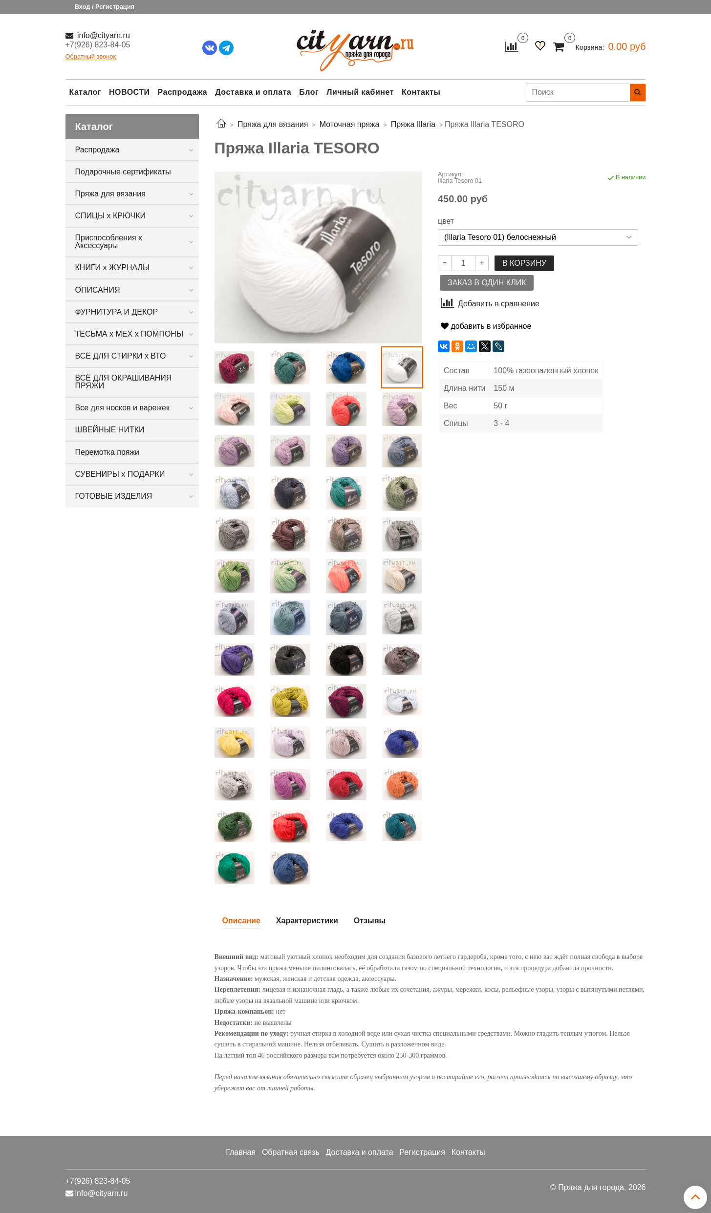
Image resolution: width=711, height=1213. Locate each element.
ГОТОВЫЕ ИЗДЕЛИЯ (113, 496)
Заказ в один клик (487, 282)
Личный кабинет (360, 92)
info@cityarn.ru (102, 35)
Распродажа (183, 92)
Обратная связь (291, 1152)
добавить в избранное (486, 326)
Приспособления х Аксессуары (109, 242)
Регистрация (422, 1152)
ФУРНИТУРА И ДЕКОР (116, 312)
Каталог (85, 92)
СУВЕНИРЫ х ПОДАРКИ (120, 474)
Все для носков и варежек (122, 408)
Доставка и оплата (253, 92)
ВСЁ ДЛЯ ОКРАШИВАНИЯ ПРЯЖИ (123, 382)
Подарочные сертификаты (123, 172)
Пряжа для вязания (110, 194)
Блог (309, 92)
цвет (446, 221)
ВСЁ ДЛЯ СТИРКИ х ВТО (120, 356)
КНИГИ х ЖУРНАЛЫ (112, 267)
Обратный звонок (90, 57)
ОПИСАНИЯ (97, 290)
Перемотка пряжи (107, 452)
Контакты (421, 92)
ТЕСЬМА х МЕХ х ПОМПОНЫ (129, 334)
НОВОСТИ (129, 92)
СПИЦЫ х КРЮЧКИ (110, 216)
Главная (241, 1152)
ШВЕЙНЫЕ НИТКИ (110, 430)
